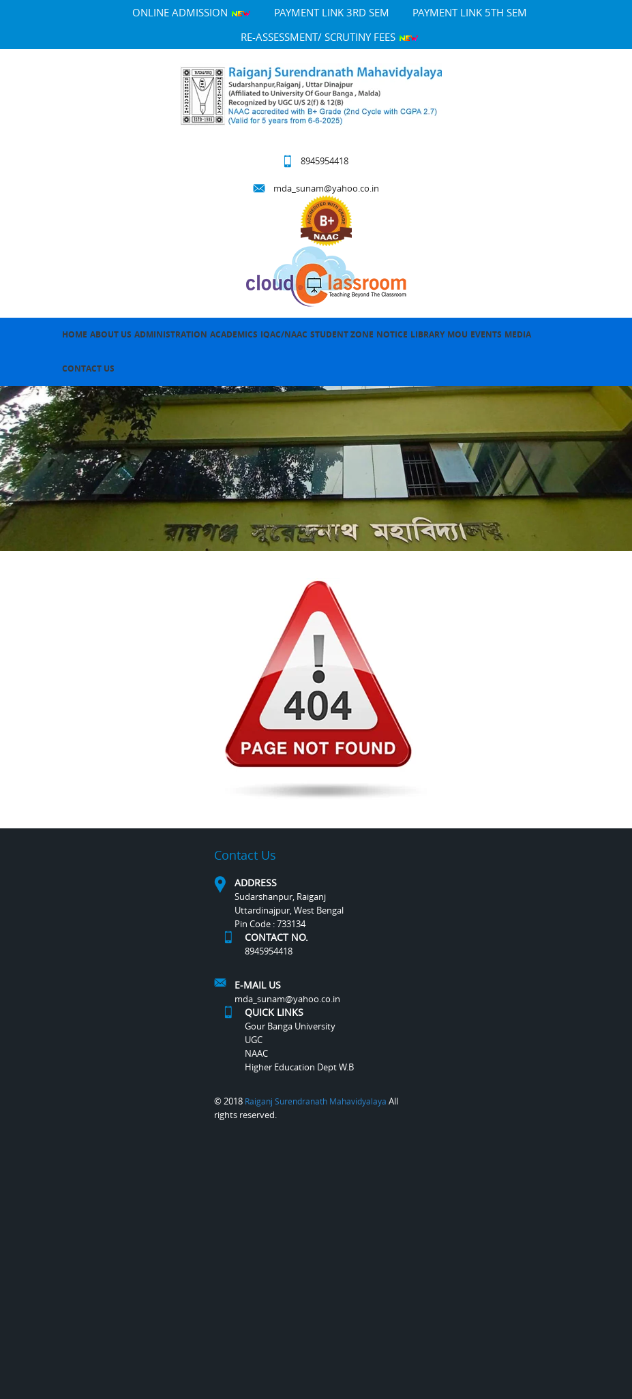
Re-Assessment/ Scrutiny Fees (330, 37)
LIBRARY (427, 334)
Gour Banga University (290, 1026)
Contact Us (88, 368)
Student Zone (342, 334)
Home (74, 334)
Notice (392, 334)
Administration (170, 334)
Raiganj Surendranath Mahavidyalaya (316, 1101)
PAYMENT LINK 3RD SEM (331, 12)
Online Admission (191, 12)
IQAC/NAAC (283, 334)
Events (486, 334)
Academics (234, 334)
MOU (457, 334)
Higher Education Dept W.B (299, 1067)
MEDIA (518, 334)
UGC (253, 1040)
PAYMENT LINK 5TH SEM (469, 12)
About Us (111, 334)
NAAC (256, 1053)
